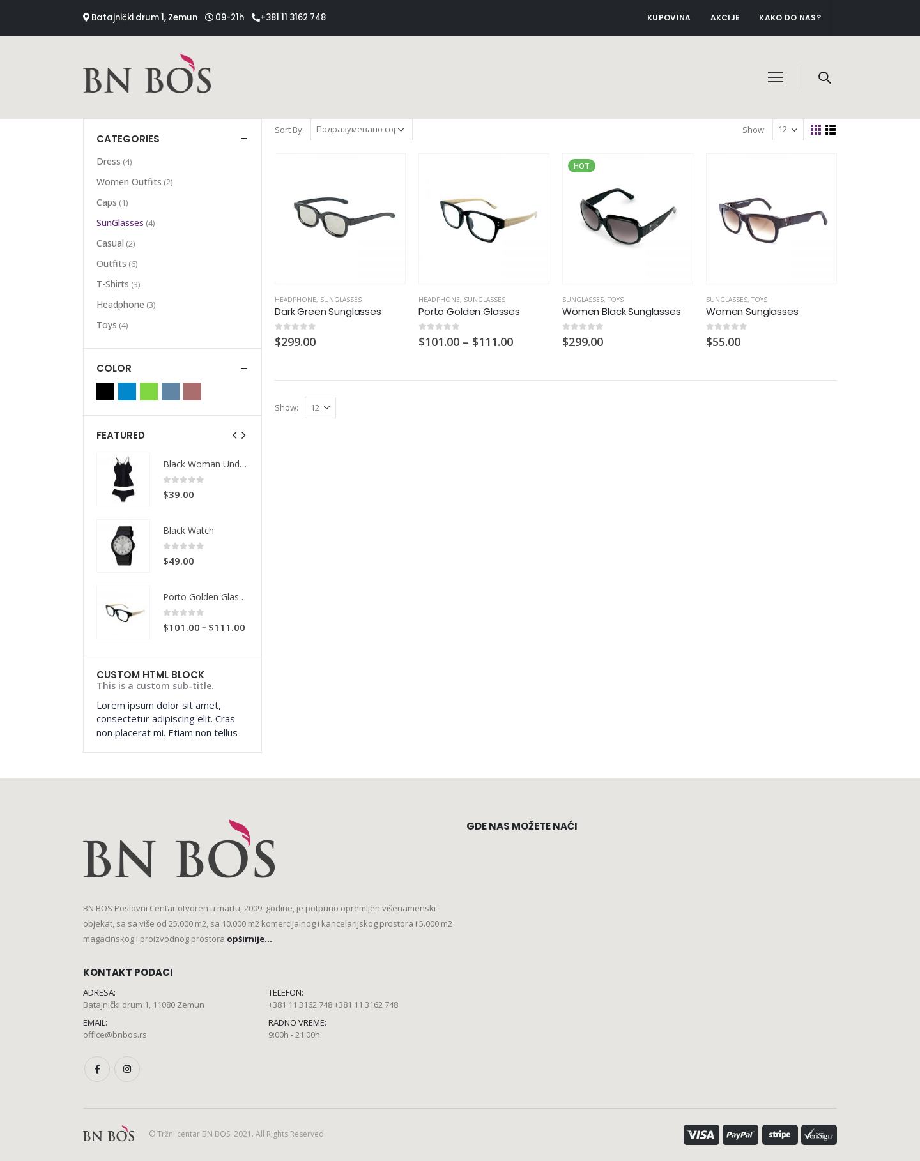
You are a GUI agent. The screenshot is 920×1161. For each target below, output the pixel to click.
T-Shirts (112, 284)
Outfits (111, 263)
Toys (616, 299)
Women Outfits (129, 182)
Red (192, 391)
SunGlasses (341, 299)
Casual (110, 243)
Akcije (725, 17)
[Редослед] (361, 129)
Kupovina (669, 17)
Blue (127, 391)
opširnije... (249, 939)
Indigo (171, 391)
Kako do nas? (790, 17)
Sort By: (289, 129)
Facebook (97, 1069)
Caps (106, 202)
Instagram (127, 1069)
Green (149, 391)
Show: (754, 129)
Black (105, 391)
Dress (108, 161)
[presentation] (235, 434)
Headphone (295, 299)
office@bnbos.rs (115, 1034)
